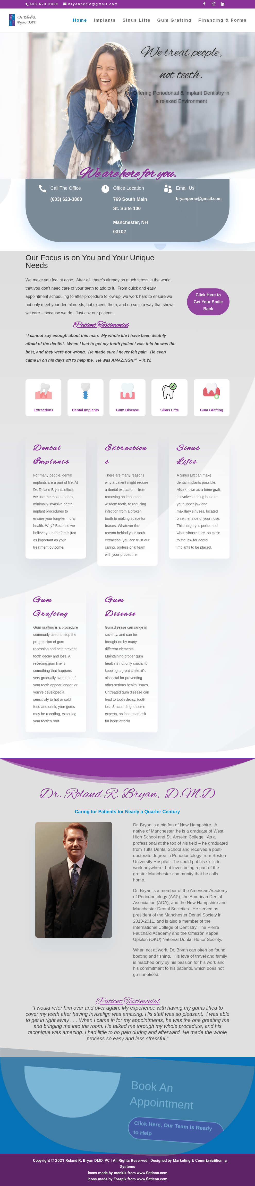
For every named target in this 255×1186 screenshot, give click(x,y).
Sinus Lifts (137, 21)
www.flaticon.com (152, 1173)
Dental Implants (85, 410)
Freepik (120, 1179)
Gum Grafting (174, 21)
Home (80, 21)
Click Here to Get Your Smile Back (181, 127)
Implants (105, 21)
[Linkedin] (223, 5)
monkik (120, 1173)
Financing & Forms (222, 21)
